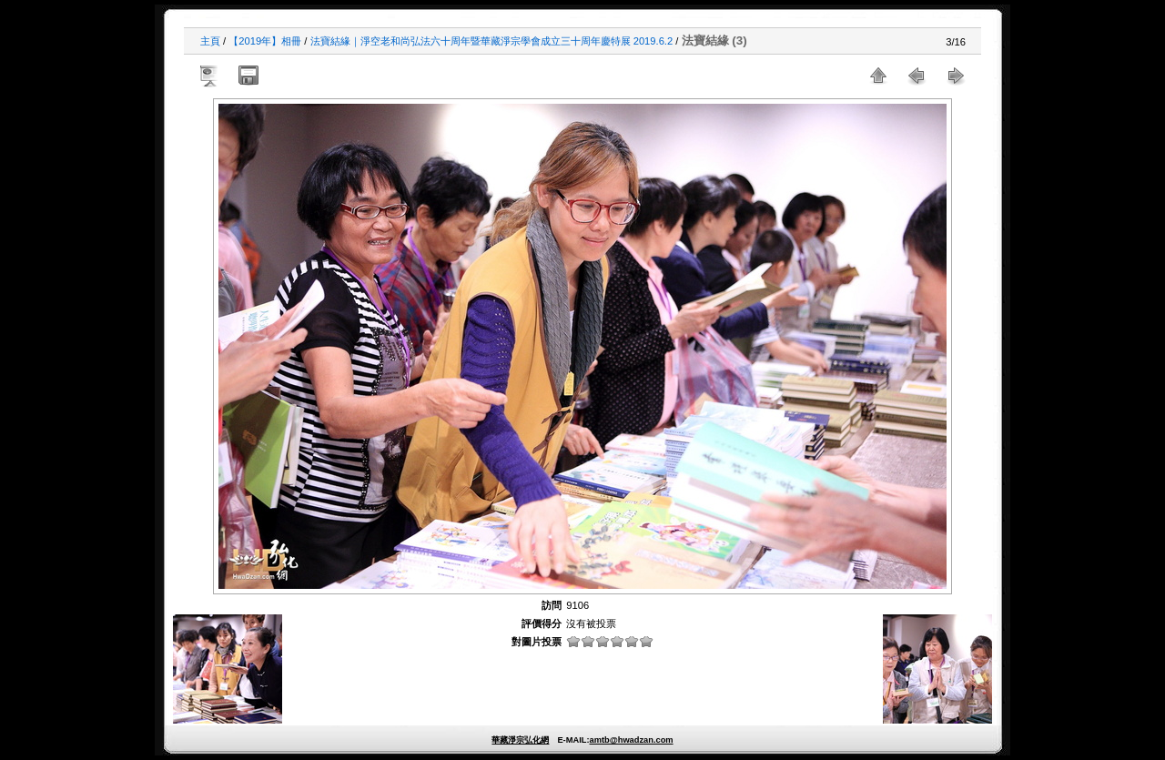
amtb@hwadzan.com (631, 740)
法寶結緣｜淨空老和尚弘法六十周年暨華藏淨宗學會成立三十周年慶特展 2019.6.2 (492, 40)
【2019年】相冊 (264, 40)
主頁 (210, 40)
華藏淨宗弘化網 (520, 740)
